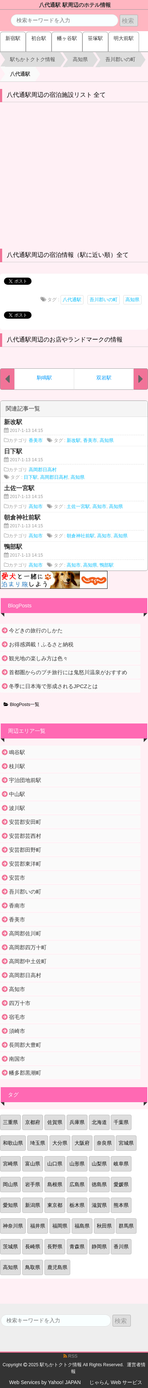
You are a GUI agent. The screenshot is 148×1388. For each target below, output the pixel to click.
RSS (70, 1356)
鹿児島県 (57, 1267)
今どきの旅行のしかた (36, 630)
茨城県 (10, 1246)
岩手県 (32, 1184)
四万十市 (19, 1003)
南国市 (17, 1059)
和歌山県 (13, 1143)
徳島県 (99, 1184)
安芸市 (17, 878)
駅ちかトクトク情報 (61, 1364)
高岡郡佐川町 (25, 933)
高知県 (132, 299)
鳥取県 (32, 1267)
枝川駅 (17, 766)
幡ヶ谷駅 (67, 38)
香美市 (36, 440)
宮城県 (126, 1143)
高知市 (36, 506)
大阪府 (82, 1143)
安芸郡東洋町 (25, 864)
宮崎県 (10, 1163)
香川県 (121, 1246)
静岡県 (99, 1246)
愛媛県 (121, 1184)
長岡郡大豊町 (25, 1045)
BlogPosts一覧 (21, 704)
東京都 (54, 1205)
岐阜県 (121, 1163)
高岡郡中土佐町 (28, 961)
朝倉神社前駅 (81, 535)
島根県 (54, 1184)
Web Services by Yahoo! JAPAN (45, 1382)
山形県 (77, 1163)
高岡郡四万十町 (28, 947)
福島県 (82, 1226)
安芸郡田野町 (25, 850)
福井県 (37, 1226)
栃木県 (77, 1205)
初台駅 (38, 38)
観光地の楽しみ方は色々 (38, 658)
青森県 (77, 1246)
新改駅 (74, 440)
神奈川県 (13, 1226)
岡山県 (10, 1184)
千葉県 (121, 1122)
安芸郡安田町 (25, 822)
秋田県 (104, 1226)
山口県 (54, 1163)
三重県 (10, 1122)
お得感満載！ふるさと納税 (41, 644)
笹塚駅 (95, 38)
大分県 (59, 1143)
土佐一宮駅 (78, 506)
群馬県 (126, 1226)
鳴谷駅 (17, 752)
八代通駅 (72, 299)
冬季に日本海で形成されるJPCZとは (53, 686)
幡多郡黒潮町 (25, 1073)
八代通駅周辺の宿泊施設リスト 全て (56, 94)
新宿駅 (12, 38)
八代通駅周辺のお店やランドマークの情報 (65, 339)
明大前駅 (124, 38)
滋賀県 (99, 1205)
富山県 (32, 1163)
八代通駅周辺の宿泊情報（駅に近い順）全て (68, 255)
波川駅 (17, 808)
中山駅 (17, 794)
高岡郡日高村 (43, 469)
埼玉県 (37, 1143)
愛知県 (10, 1205)
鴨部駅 (107, 565)
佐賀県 (54, 1122)
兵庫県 (77, 1122)
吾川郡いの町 (104, 299)
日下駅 (31, 477)
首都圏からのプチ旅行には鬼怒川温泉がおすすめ (68, 672)
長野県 (54, 1246)
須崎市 (17, 1031)
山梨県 (99, 1163)
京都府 (32, 1122)
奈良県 (104, 1143)
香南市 (17, 905)
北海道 (99, 1122)
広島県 (77, 1184)
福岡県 (59, 1226)
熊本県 (121, 1205)
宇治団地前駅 (25, 780)
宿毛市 (17, 1017)
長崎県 (32, 1246)
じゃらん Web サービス (115, 1382)
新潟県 (32, 1205)
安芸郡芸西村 (25, 836)
